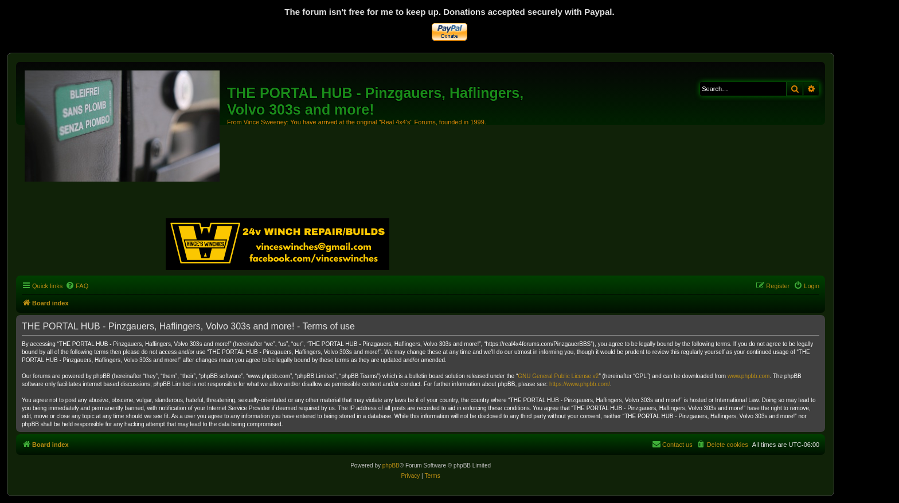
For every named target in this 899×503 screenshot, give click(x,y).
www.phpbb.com (748, 376)
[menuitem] (76, 286)
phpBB (391, 465)
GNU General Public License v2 (558, 376)
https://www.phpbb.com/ (579, 384)
